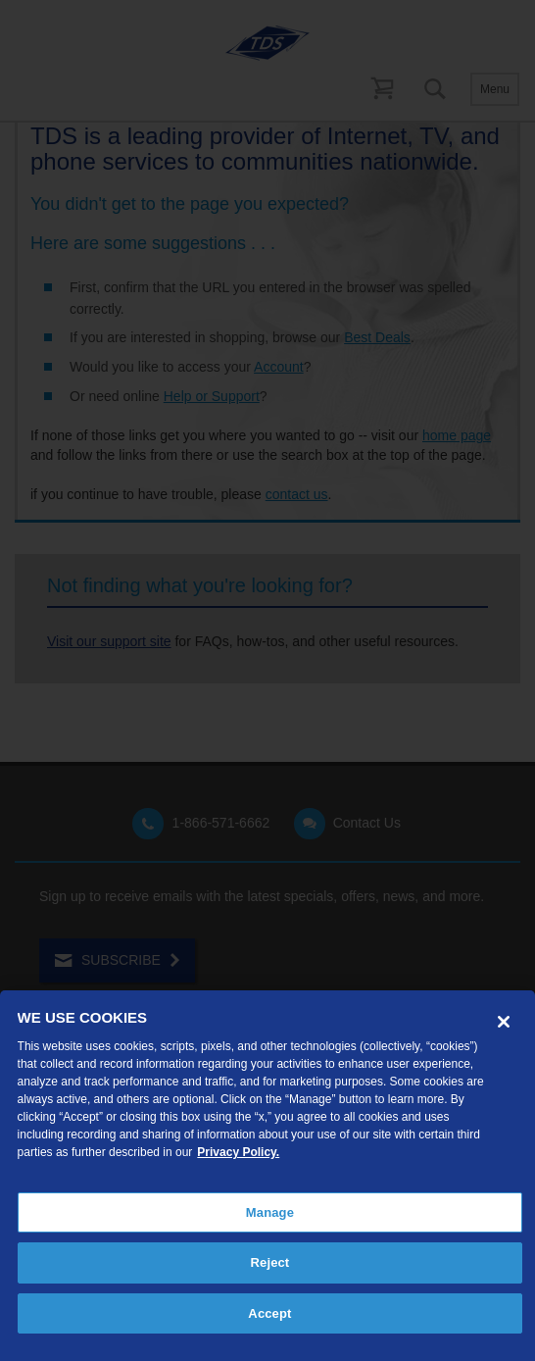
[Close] (503, 1021)
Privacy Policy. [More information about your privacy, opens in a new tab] (238, 1152)
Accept (269, 1313)
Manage (270, 1212)
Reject (270, 1262)
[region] (267, 1175)
